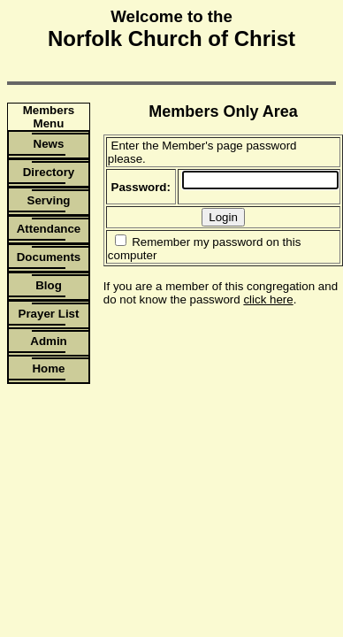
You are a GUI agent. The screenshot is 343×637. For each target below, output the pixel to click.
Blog (48, 285)
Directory (49, 172)
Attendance (49, 228)
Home (48, 368)
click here (268, 299)
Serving (49, 200)
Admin (48, 341)
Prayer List (49, 313)
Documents (49, 257)
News (49, 143)
